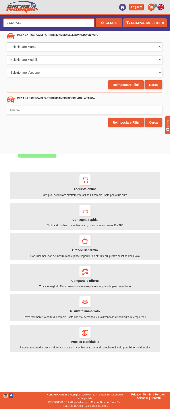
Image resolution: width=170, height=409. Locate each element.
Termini (147, 394)
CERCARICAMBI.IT (57, 394)
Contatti (156, 398)
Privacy (136, 394)
